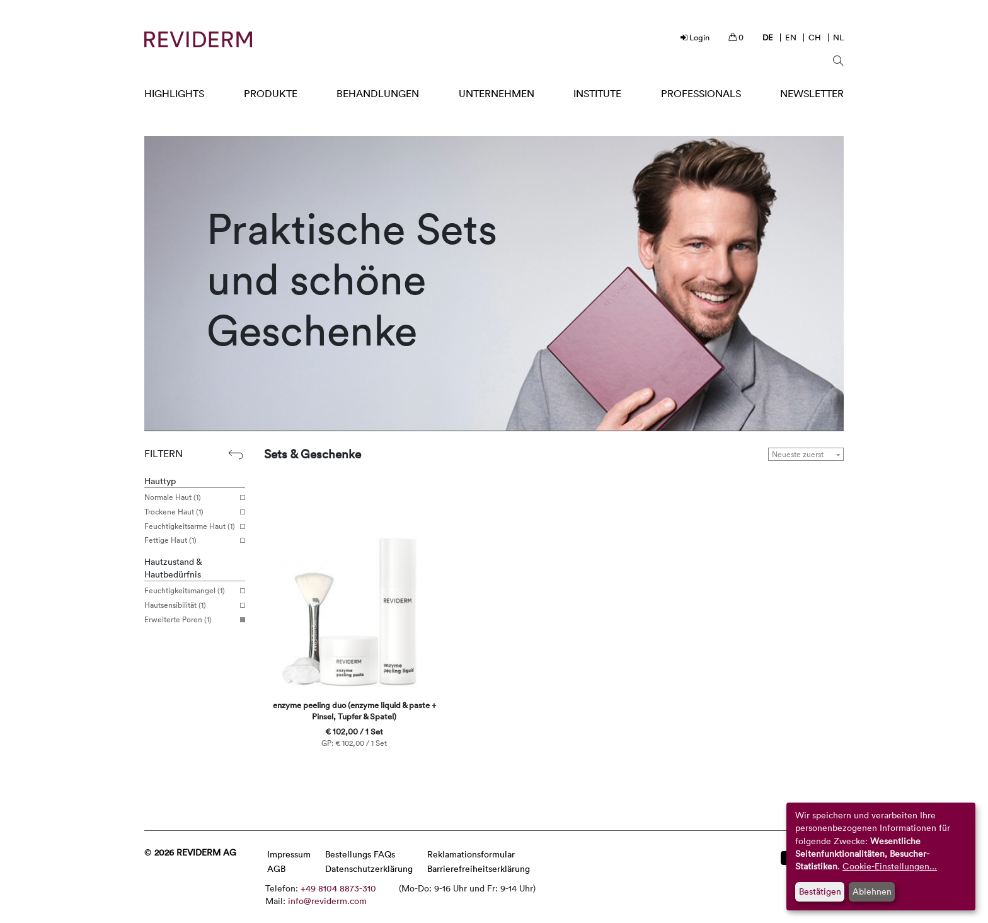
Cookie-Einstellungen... (889, 866)
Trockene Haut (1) (190, 512)
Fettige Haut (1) (190, 540)
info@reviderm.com (327, 901)
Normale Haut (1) (190, 497)
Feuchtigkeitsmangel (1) (190, 591)
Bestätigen (820, 891)
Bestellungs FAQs (360, 854)
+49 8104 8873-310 (338, 888)
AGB (276, 868)
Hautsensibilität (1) (190, 605)
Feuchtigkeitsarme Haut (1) (190, 526)
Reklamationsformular (471, 854)
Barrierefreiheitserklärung (478, 868)
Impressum (289, 854)
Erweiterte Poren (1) (190, 620)
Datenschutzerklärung (369, 868)
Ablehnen (872, 891)
